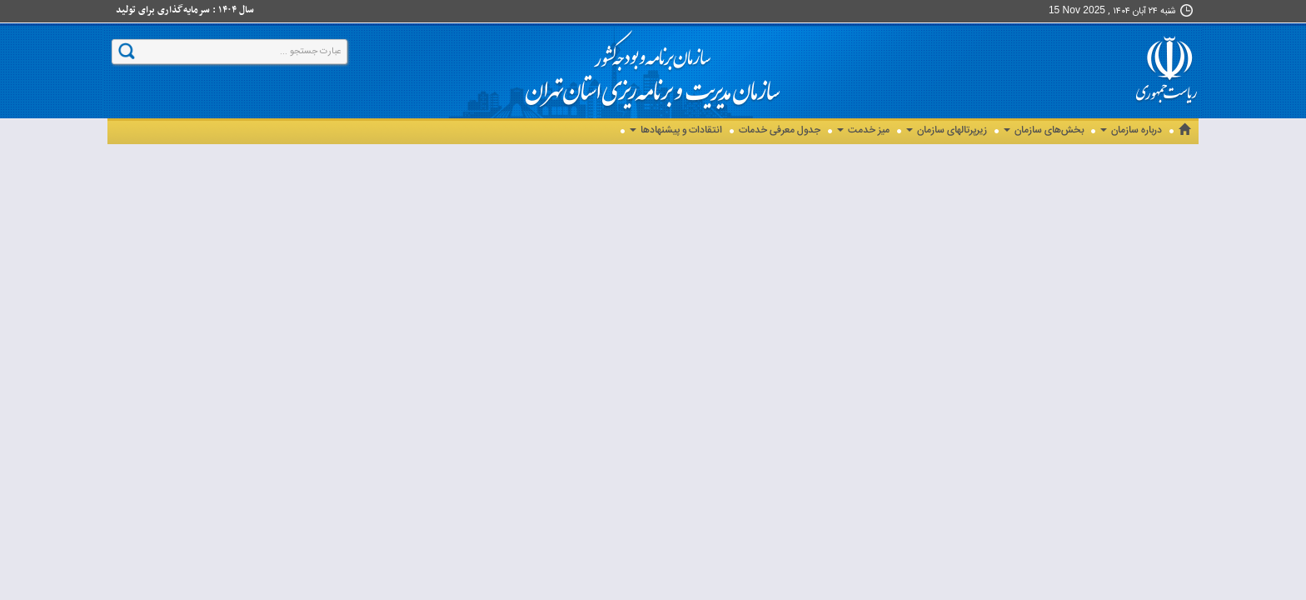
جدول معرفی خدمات (779, 130)
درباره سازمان (1131, 130)
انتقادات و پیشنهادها (676, 130)
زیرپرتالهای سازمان (946, 130)
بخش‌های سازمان (1044, 130)
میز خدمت (863, 130)
